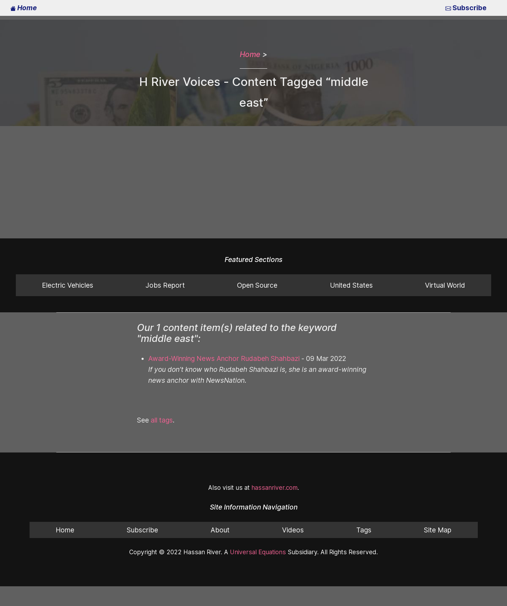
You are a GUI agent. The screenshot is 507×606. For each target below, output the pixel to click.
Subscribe (466, 7)
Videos (292, 529)
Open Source (257, 285)
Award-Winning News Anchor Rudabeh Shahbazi (221, 358)
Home (23, 7)
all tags (161, 420)
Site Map (437, 529)
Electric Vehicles (67, 285)
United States (351, 285)
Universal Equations (257, 551)
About (220, 529)
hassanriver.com (273, 487)
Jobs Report (164, 285)
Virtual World (445, 285)
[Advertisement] (253, 182)
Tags (363, 529)
